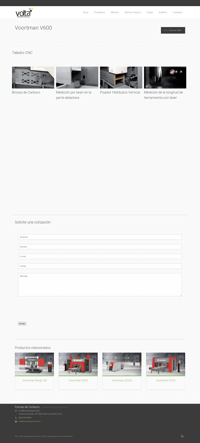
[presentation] (38, 313)
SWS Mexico (67, 436)
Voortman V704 (165, 380)
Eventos (163, 12)
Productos (99, 12)
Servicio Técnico (133, 12)
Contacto (177, 12)
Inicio (85, 12)
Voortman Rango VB (34, 380)
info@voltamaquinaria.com (29, 421)
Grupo (150, 12)
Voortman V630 (78, 380)
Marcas (115, 12)
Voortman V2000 (122, 380)
